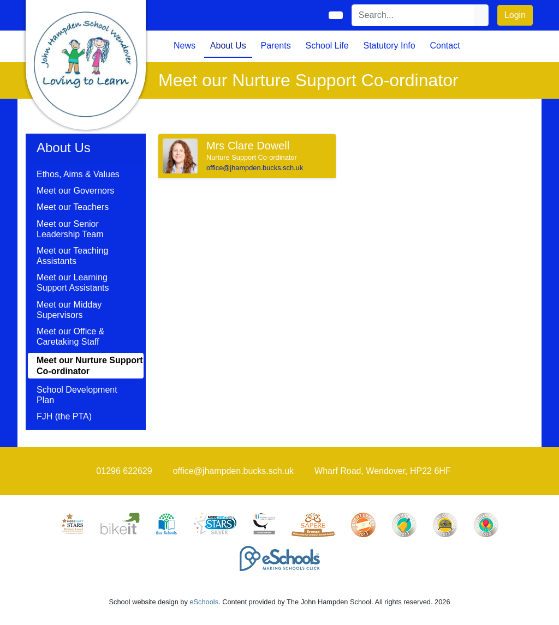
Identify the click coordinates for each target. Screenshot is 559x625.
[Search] (413, 15)
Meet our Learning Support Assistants (73, 282)
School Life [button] (326, 45)
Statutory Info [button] (389, 45)
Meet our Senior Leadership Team (70, 229)
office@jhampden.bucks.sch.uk (254, 168)
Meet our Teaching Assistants (72, 256)
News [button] (184, 45)
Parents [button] (276, 45)
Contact (445, 45)
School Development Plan (77, 395)
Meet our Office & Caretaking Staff (70, 336)
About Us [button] (228, 45)
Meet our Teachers (73, 207)
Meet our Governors (75, 190)
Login (515, 15)
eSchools (203, 602)
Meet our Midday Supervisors (69, 310)
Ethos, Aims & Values (78, 174)
